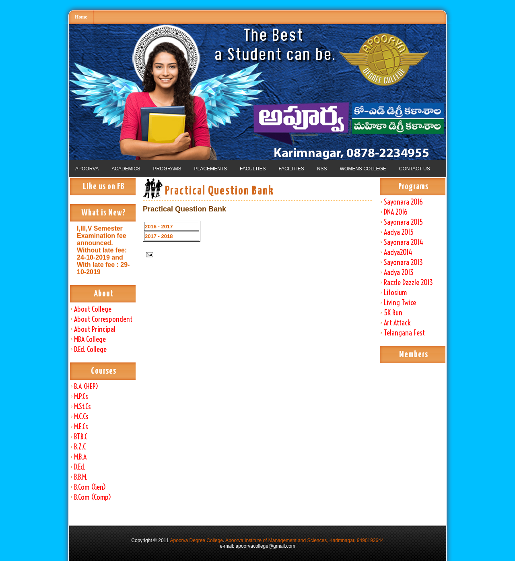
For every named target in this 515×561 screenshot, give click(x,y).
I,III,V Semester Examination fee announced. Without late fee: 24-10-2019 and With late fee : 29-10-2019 (103, 253)
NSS (322, 169)
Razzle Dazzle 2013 (408, 282)
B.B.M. (80, 477)
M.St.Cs (82, 406)
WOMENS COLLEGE (363, 169)
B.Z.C (80, 446)
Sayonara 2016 (403, 202)
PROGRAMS (167, 169)
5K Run (393, 312)
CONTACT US (414, 169)
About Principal (94, 329)
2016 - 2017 (159, 227)
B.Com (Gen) (90, 487)
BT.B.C (80, 436)
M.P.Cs (81, 396)
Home (81, 17)
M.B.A (80, 457)
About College (92, 309)
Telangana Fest (404, 332)
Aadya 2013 (399, 272)
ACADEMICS (125, 169)
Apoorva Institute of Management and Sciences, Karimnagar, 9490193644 (304, 540)
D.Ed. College (90, 349)
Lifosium (395, 292)
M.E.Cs (81, 426)
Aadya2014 (398, 252)
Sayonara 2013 (403, 262)
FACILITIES (291, 169)
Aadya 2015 (399, 232)
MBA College (90, 339)
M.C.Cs (81, 416)
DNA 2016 (396, 212)
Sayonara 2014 (403, 242)
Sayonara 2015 (403, 222)
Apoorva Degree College (196, 540)
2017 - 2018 (159, 236)
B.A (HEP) (86, 386)
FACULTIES (253, 169)
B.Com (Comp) (92, 497)
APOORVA (87, 169)
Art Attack (397, 322)
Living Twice (400, 302)
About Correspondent (103, 319)
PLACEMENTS (210, 169)
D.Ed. (79, 467)
